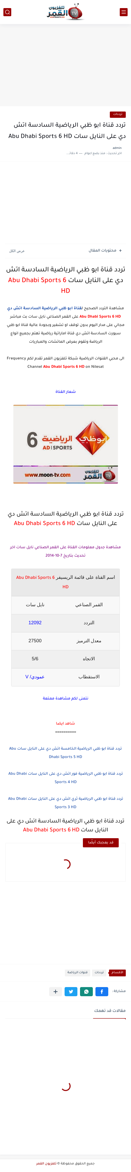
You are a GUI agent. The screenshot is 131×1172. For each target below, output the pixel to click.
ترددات (117, 114)
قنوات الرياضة (77, 973)
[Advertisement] (65, 65)
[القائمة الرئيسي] (124, 12)
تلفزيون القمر (46, 1164)
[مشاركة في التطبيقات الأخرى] (55, 991)
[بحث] (7, 12)
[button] (101, 991)
